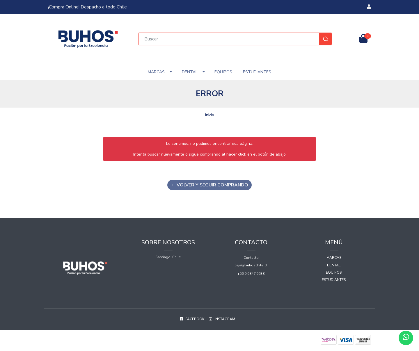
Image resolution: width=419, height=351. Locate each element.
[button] (369, 6)
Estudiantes (257, 72)
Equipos (223, 72)
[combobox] (235, 39)
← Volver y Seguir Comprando (209, 185)
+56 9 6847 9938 (250, 273)
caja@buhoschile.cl (251, 265)
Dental (190, 72)
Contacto (251, 257)
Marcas (156, 72)
